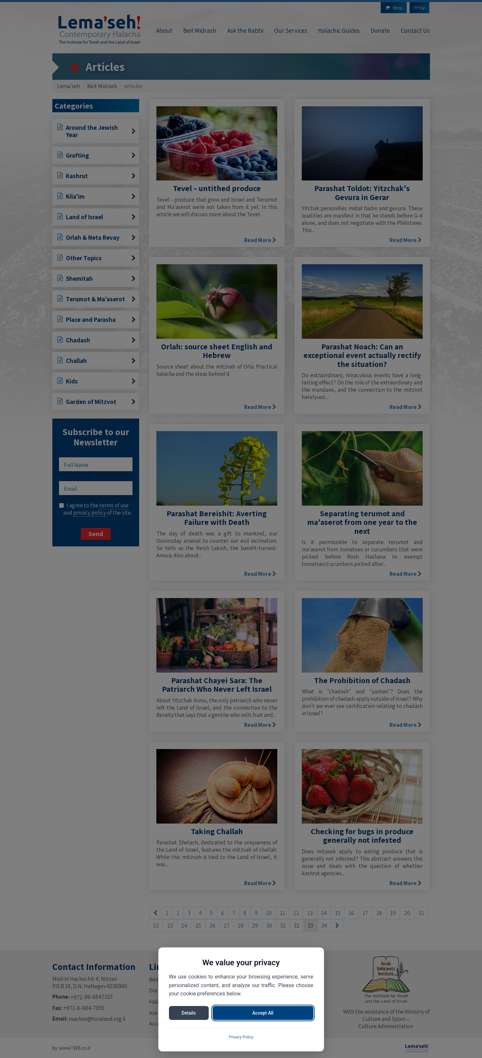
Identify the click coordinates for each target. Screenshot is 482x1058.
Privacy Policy (241, 1037)
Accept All (263, 1013)
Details (189, 1013)
